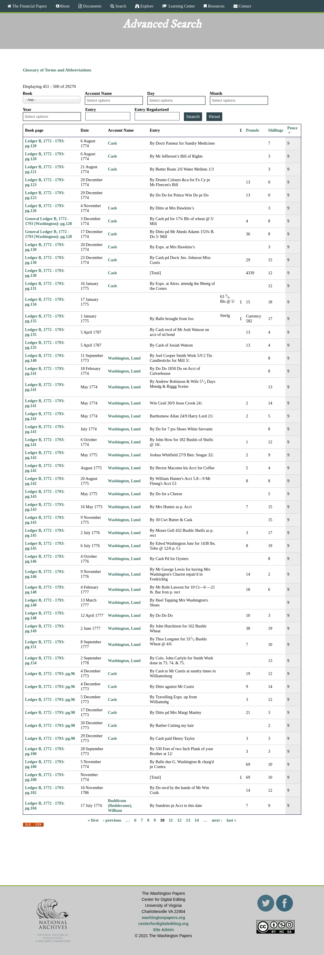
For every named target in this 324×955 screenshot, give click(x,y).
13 (188, 820)
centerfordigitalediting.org (163, 923)
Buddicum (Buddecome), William (120, 805)
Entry (90, 109)
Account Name (98, 93)
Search (120, 6)
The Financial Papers (29, 6)
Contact (244, 6)
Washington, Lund (124, 358)
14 (197, 820)
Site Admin (163, 929)
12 (179, 820)
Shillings (275, 130)
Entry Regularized (152, 109)
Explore (146, 6)
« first (93, 820)
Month (216, 93)
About (64, 6)
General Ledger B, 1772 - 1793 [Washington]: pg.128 (48, 221)
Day (151, 93)
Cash (112, 143)
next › (217, 820)
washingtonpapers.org (163, 917)
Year (27, 109)
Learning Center (181, 6)
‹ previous (112, 820)
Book (27, 93)
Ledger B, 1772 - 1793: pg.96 (50, 673)
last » (231, 820)
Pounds (252, 130)
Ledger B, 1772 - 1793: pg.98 (50, 712)
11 (171, 820)
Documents (91, 6)
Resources (216, 6)
